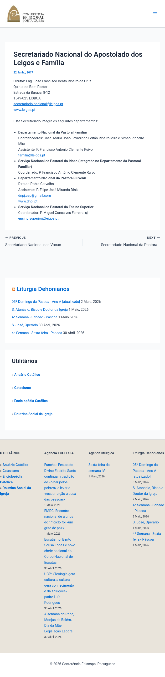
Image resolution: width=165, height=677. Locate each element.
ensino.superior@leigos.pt (38, 218)
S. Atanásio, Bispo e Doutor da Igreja (40, 309)
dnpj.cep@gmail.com (34, 195)
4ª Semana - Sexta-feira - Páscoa (37, 333)
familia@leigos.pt (31, 155)
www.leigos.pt (24, 110)
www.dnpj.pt (27, 201)
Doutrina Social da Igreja (33, 414)
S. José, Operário (25, 325)
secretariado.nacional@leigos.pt (38, 104)
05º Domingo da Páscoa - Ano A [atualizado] (46, 301)
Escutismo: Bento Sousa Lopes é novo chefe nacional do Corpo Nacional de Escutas (59, 550)
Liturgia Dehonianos (42, 288)
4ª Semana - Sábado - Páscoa (34, 317)
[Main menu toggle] (155, 14)
